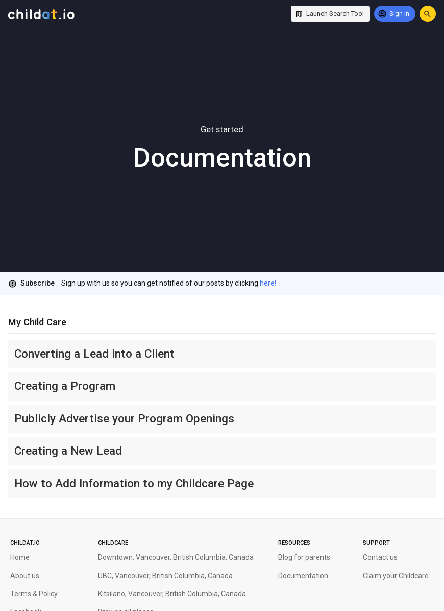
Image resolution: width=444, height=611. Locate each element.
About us (24, 576)
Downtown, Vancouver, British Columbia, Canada (176, 557)
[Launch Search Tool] (330, 14)
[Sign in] (394, 14)
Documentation (303, 576)
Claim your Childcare (396, 576)
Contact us (380, 557)
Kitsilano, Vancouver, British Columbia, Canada (172, 594)
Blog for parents (304, 557)
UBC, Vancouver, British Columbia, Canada (165, 576)
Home (20, 557)
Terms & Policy (34, 594)
